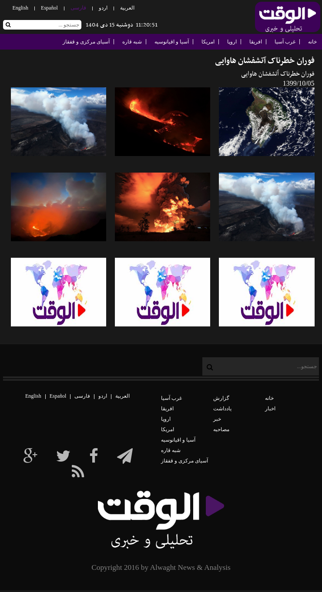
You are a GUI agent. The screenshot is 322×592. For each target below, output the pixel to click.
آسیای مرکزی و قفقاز (86, 42)
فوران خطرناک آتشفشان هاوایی (265, 61)
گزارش (221, 398)
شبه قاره (132, 42)
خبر (217, 419)
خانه (312, 42)
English (20, 8)
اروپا (232, 42)
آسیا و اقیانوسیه (171, 42)
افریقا (255, 42)
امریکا (208, 42)
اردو (103, 8)
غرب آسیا (285, 42)
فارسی (78, 8)
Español (49, 8)
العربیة (127, 8)
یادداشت (222, 409)
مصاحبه (221, 429)
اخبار (270, 409)
